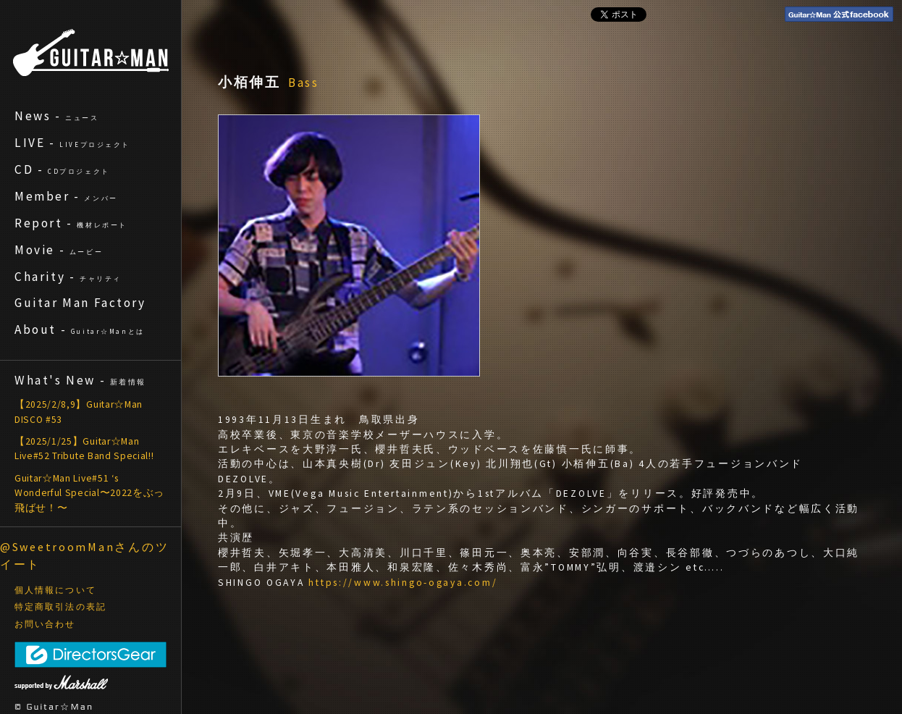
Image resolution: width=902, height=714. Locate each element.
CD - (62, 169)
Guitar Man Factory (80, 303)
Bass (304, 83)
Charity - (68, 277)
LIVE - (72, 143)
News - (56, 116)
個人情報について (55, 590)
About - (79, 329)
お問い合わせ (45, 624)
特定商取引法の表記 (60, 607)
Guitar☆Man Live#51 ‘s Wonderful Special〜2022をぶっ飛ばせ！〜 (89, 493)
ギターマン (91, 52)
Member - (66, 196)
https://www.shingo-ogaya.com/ (402, 582)
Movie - (58, 250)
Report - (70, 223)
